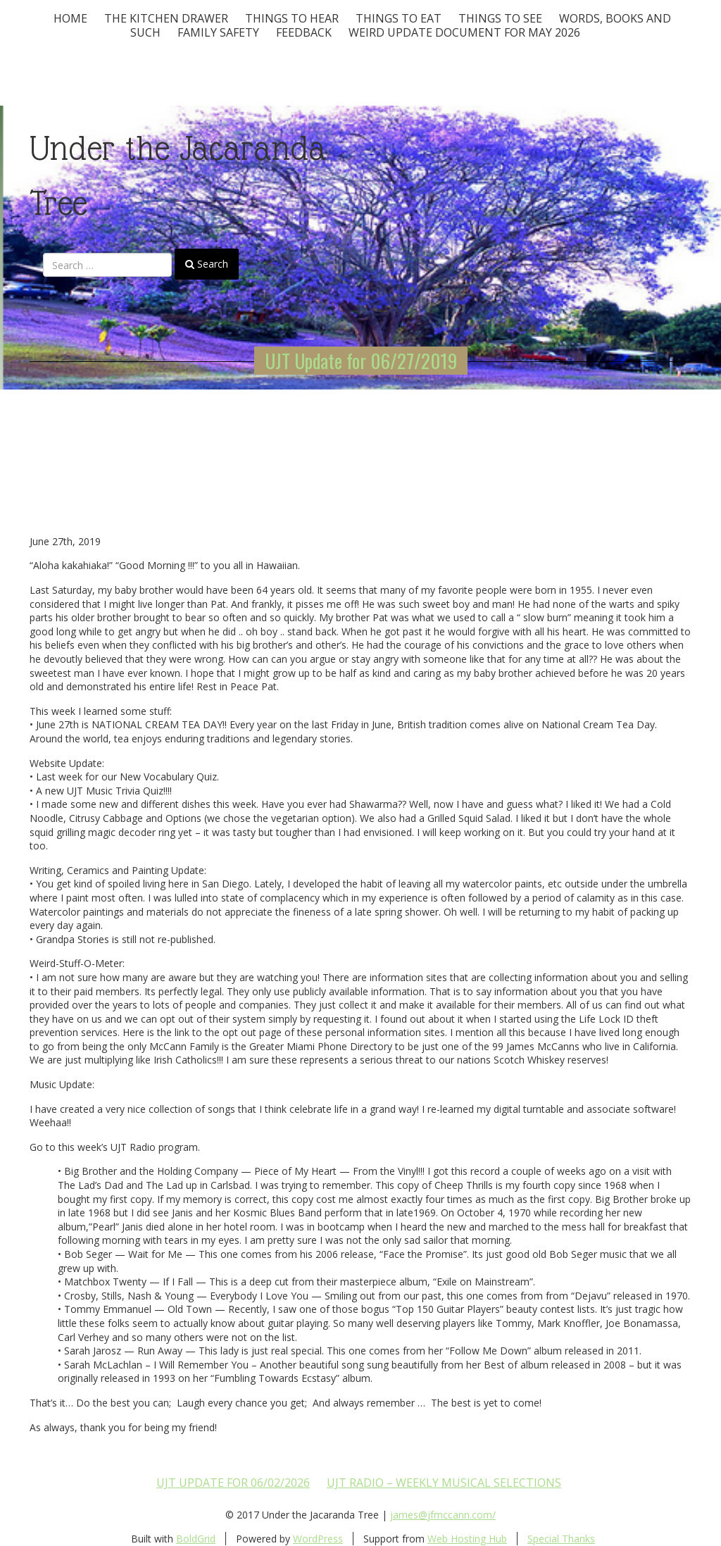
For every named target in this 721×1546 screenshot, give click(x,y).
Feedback (304, 32)
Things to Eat (398, 18)
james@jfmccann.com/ (443, 1514)
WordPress (318, 1538)
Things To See (500, 18)
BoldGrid (195, 1538)
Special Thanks (561, 1538)
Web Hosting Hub (467, 1538)
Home (70, 18)
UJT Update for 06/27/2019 (361, 361)
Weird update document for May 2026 (464, 32)
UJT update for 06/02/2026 (233, 1482)
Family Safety (218, 32)
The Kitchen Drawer (166, 18)
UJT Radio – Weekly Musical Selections (444, 1482)
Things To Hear (292, 18)
